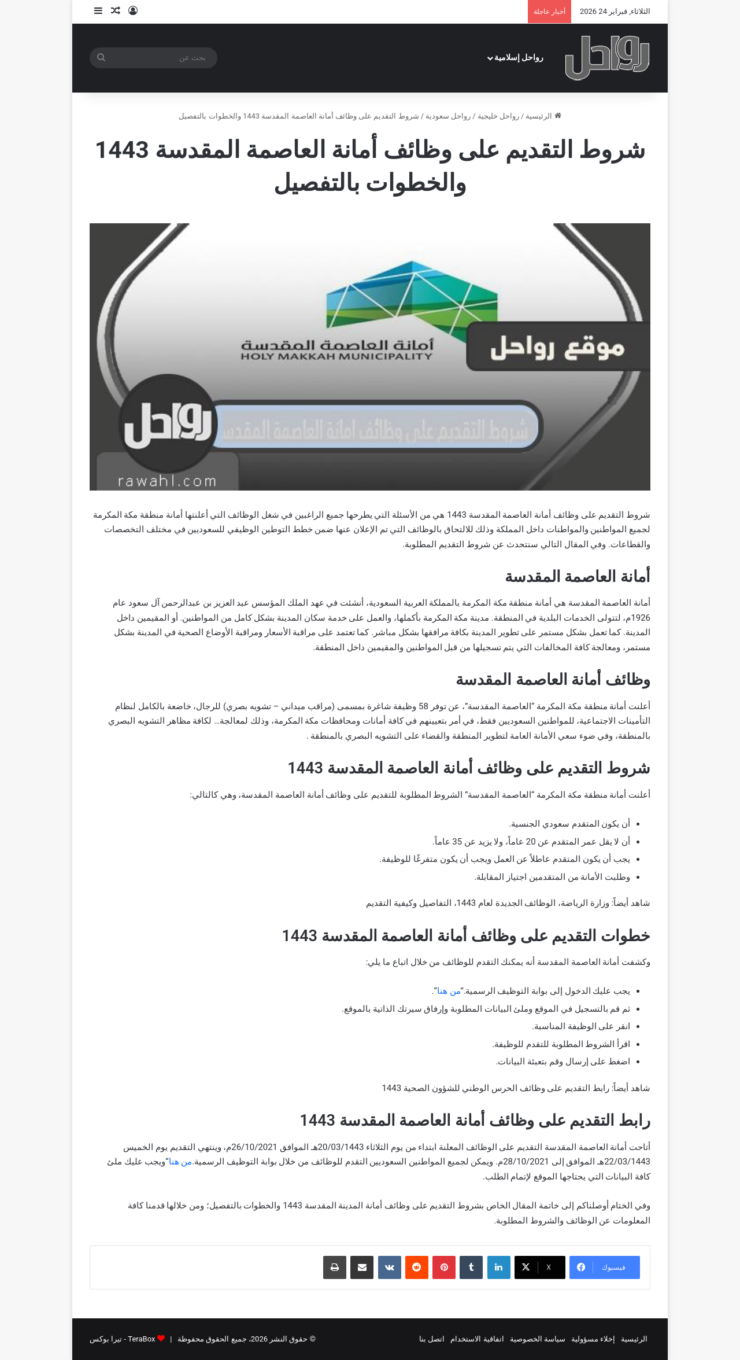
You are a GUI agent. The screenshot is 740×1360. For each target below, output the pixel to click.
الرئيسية (543, 116)
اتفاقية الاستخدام (477, 1339)
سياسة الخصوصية (537, 1339)
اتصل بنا (432, 1339)
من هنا (449, 991)
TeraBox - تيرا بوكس (122, 1339)
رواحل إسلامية (519, 57)
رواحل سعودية (448, 116)
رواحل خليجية (498, 116)
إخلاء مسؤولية (593, 1339)
